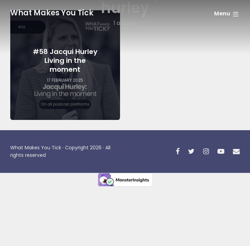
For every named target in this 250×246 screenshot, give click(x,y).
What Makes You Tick (51, 13)
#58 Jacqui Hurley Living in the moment (65, 60)
